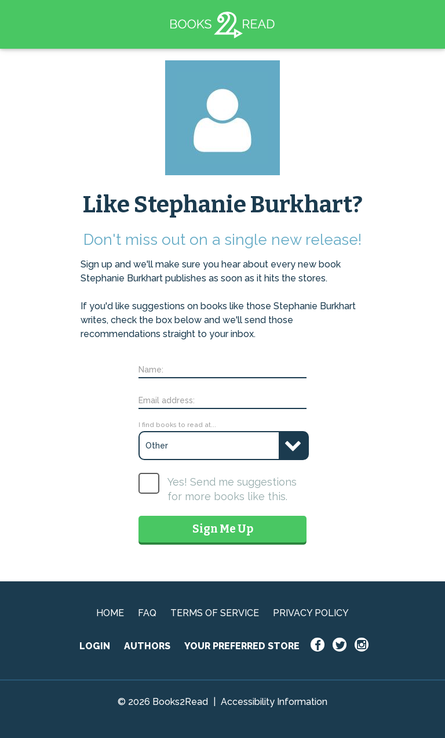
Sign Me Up (222, 529)
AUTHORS (147, 646)
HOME (110, 612)
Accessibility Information (274, 701)
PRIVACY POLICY (311, 612)
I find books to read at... (177, 425)
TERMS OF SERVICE (214, 612)
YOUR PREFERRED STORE (242, 646)
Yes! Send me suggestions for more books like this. (232, 489)
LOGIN (94, 646)
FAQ (147, 612)
